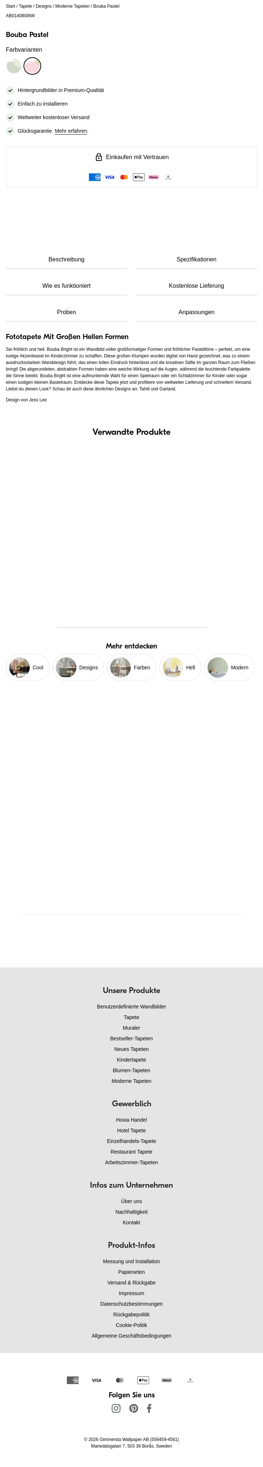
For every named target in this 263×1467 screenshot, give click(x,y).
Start (10, 6)
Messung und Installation (131, 1261)
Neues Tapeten (131, 1049)
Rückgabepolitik (132, 1314)
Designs (43, 6)
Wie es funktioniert (66, 286)
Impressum (131, 1293)
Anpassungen (197, 312)
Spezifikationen (197, 259)
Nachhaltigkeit (131, 1212)
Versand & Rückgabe (131, 1283)
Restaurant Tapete (131, 1152)
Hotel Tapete (131, 1130)
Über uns (131, 1201)
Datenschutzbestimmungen (131, 1304)
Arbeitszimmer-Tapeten (131, 1162)
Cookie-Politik (131, 1325)
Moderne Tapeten (72, 6)
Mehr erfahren (71, 131)
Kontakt (131, 1222)
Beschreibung (66, 259)
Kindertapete (131, 1060)
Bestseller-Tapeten (131, 1038)
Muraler (131, 1028)
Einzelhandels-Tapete (131, 1141)
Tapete (25, 6)
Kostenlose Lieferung (196, 286)
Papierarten (131, 1272)
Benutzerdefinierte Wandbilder (131, 1007)
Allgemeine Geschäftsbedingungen (131, 1336)
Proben (66, 312)
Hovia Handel (131, 1120)
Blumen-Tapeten (131, 1070)
